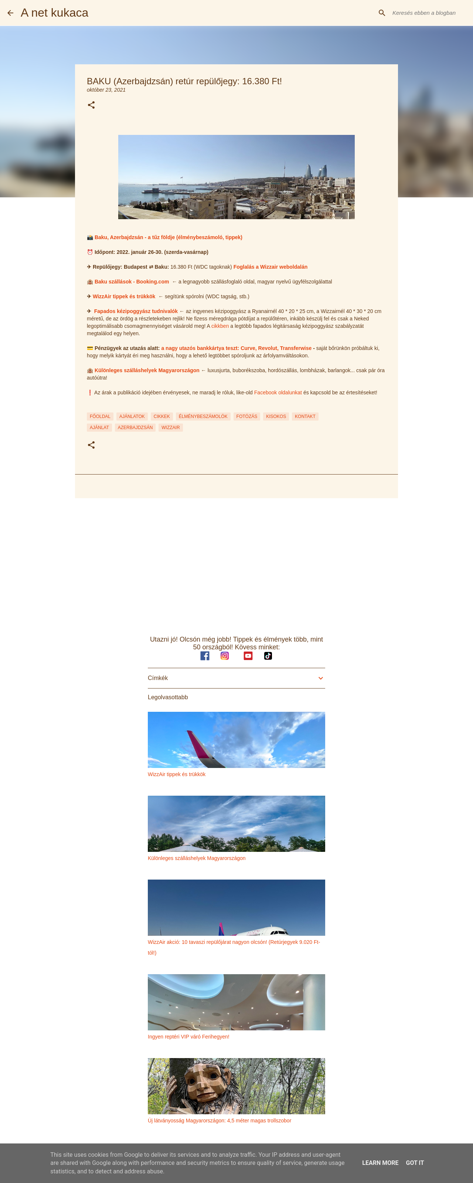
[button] (91, 106)
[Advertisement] (236, 561)
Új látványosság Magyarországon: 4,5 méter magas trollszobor (219, 1120)
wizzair (170, 427)
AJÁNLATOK (132, 416)
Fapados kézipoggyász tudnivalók (136, 311)
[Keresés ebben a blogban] (428, 13)
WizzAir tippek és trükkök (124, 296)
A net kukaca (54, 12)
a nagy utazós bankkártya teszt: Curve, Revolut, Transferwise (236, 348)
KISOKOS (276, 416)
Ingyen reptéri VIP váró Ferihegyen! (188, 1037)
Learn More (380, 1162)
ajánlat (99, 427)
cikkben (220, 326)
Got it (415, 1162)
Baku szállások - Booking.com (132, 282)
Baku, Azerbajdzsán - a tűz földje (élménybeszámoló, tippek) (168, 237)
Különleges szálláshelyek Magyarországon (147, 370)
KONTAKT (305, 416)
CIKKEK (162, 416)
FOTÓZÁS (247, 416)
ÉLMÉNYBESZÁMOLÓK (203, 416)
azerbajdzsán (135, 427)
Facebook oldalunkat (278, 392)
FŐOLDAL (100, 416)
